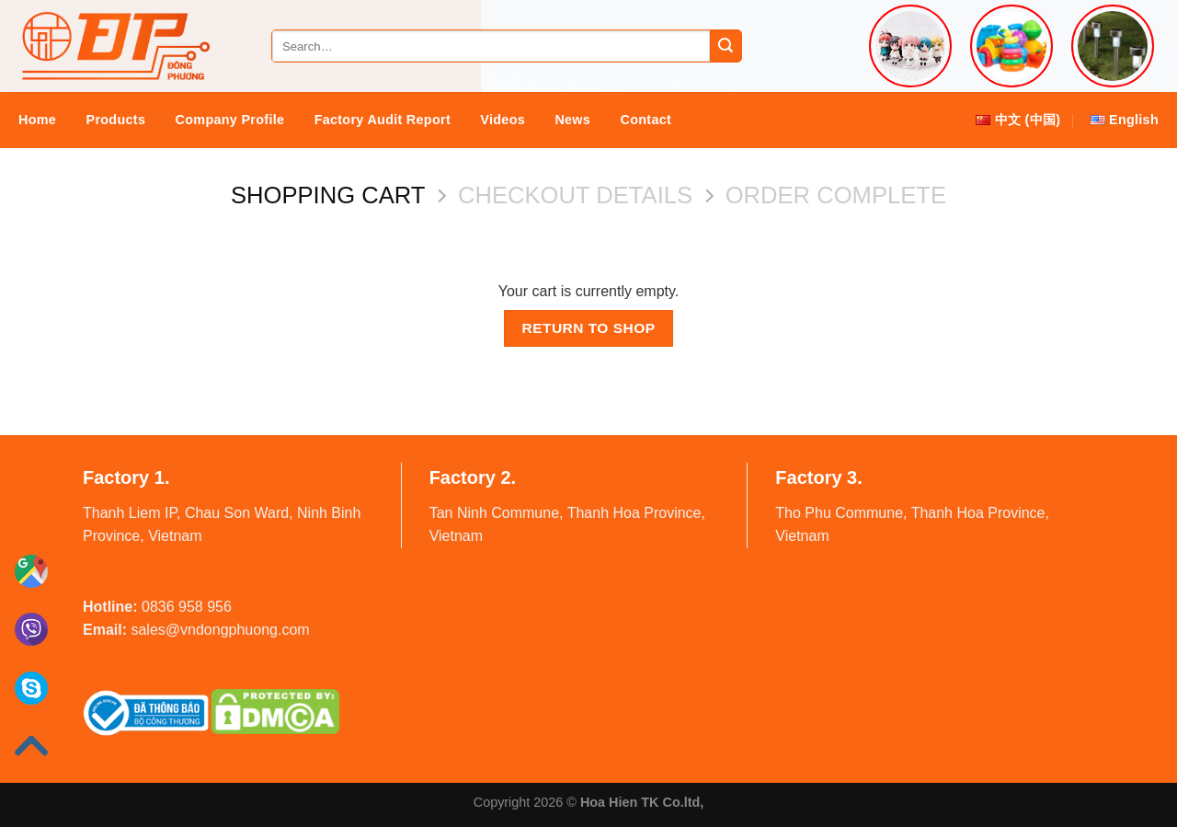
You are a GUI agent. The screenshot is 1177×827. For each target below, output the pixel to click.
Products (116, 119)
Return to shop (588, 328)
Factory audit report (382, 119)
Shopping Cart (328, 195)
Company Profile (230, 119)
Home (37, 119)
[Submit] (725, 46)
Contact (646, 119)
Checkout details (575, 195)
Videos (502, 119)
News (572, 119)
